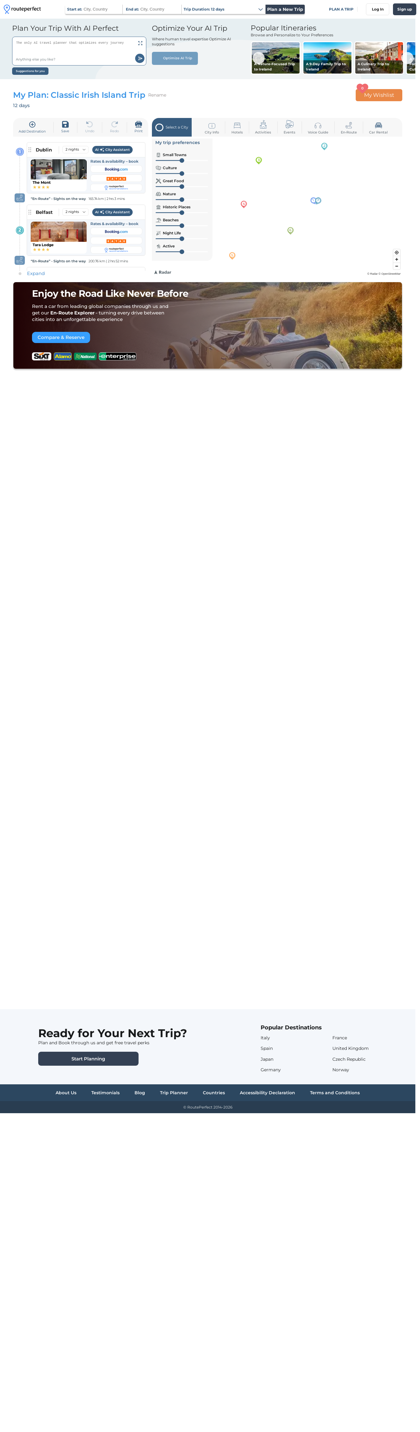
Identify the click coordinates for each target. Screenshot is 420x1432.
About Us (66, 1092)
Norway (340, 1069)
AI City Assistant (112, 150)
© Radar (372, 273)
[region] (278, 206)
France (339, 1037)
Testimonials (105, 1092)
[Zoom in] (396, 259)
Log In (378, 9)
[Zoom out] (396, 266)
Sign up (404, 9)
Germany (271, 1069)
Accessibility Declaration (267, 1092)
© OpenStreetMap (390, 273)
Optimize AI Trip (175, 58)
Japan (267, 1059)
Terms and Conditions (335, 1092)
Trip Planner (174, 1092)
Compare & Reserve (61, 337)
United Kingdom (350, 1048)
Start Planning (88, 1059)
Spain (267, 1048)
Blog (140, 1092)
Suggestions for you (30, 71)
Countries (214, 1092)
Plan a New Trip (285, 9)
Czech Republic (349, 1059)
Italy (265, 1037)
